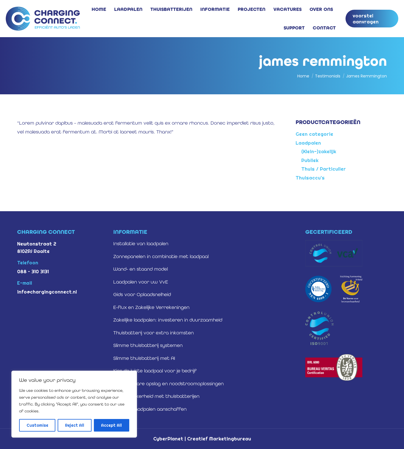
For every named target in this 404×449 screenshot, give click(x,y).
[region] (74, 404)
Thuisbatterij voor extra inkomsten (153, 333)
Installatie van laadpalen (140, 243)
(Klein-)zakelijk (318, 151)
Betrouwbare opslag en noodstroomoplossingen (168, 383)
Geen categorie (314, 134)
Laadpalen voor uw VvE (140, 282)
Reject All (74, 425)
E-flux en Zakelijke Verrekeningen (151, 307)
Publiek (309, 160)
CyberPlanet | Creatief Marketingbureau (202, 439)
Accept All (111, 425)
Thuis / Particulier (323, 169)
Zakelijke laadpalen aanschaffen (150, 409)
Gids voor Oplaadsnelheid (142, 294)
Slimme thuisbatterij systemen (148, 345)
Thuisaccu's (310, 178)
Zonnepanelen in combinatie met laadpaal (161, 256)
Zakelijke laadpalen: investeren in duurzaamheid (167, 320)
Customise (37, 425)
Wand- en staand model (140, 269)
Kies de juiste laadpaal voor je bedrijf (155, 371)
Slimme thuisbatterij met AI (144, 358)
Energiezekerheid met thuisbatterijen (156, 396)
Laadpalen (308, 143)
